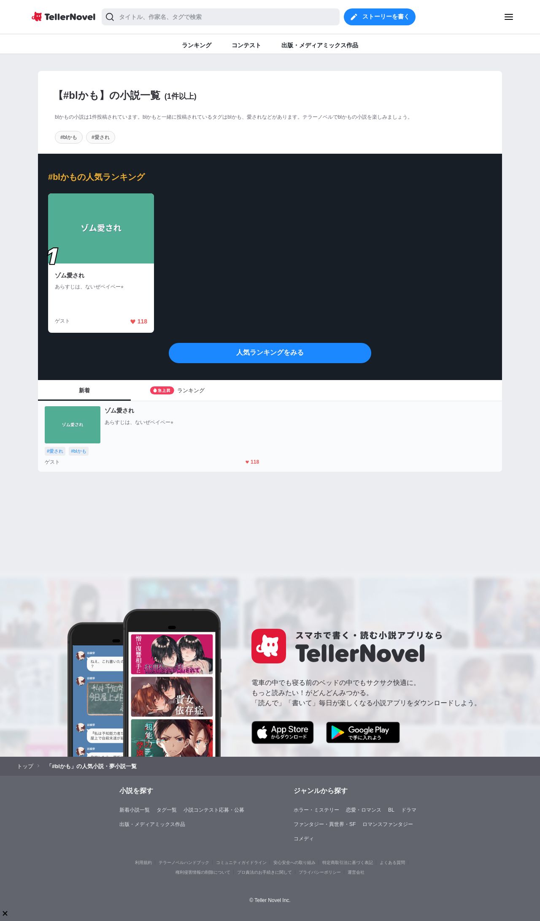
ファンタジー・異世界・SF (325, 824)
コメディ (304, 839)
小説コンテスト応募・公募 (214, 810)
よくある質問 (392, 862)
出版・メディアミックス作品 (152, 824)
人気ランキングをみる (270, 352)
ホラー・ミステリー (316, 810)
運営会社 (356, 872)
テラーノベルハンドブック (184, 862)
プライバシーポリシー (320, 872)
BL (391, 810)
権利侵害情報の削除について (203, 872)
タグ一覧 (167, 810)
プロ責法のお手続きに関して (264, 872)
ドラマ (408, 810)
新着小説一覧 (134, 810)
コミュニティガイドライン (241, 862)
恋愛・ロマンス (363, 810)
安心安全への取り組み (294, 862)
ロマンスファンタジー (387, 824)
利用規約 (143, 862)
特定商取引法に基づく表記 (347, 862)
